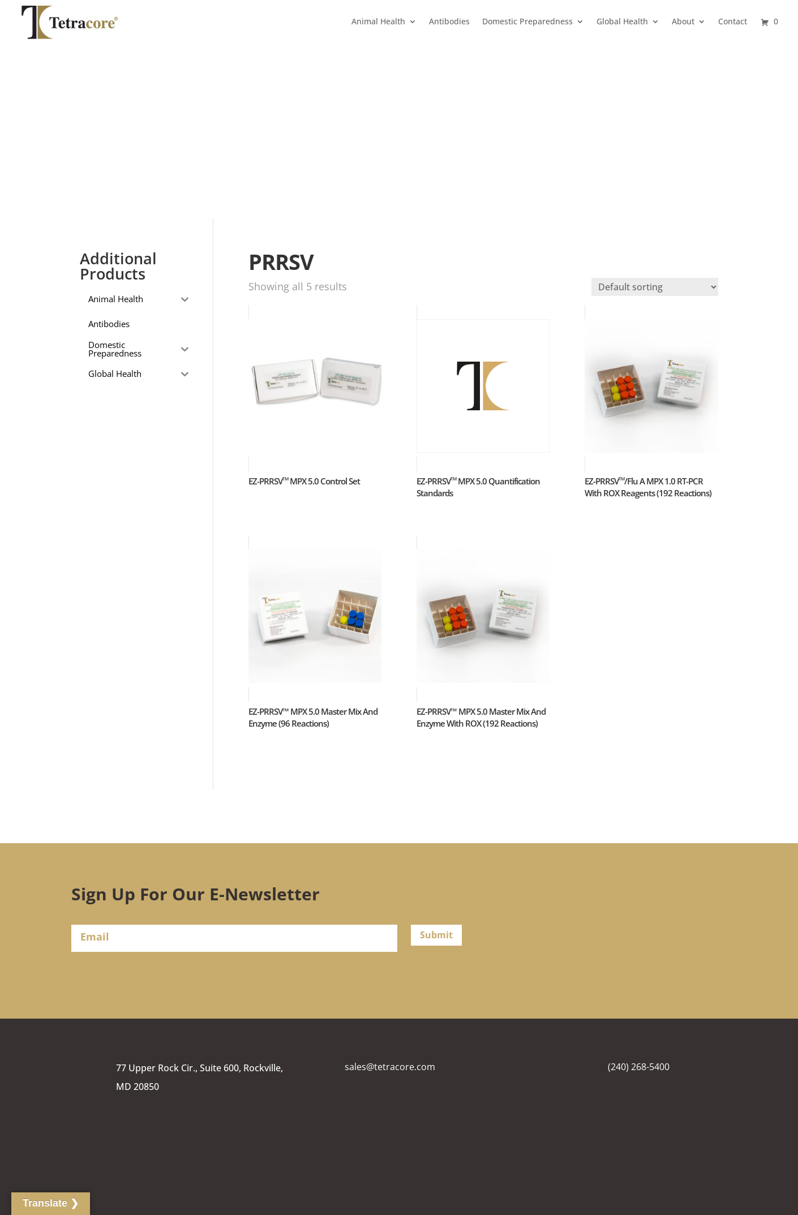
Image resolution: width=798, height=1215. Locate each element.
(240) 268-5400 (639, 1067)
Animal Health (378, 21)
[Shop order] (654, 287)
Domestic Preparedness (527, 21)
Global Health (622, 21)
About (683, 21)
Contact (732, 21)
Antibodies (449, 21)
